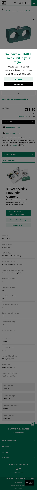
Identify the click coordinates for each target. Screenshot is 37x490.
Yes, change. (18, 84)
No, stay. (18, 79)
